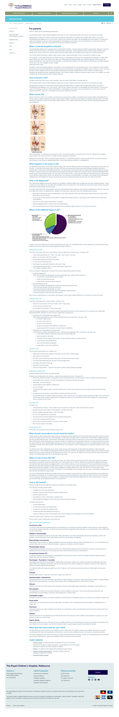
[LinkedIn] (96, 679)
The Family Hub (65, 680)
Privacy (9, 705)
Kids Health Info (65, 676)
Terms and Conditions (19, 705)
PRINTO (35, 649)
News (75, 4)
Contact (89, 4)
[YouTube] (99, 679)
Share (109, 23)
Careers (80, 4)
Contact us (12, 53)
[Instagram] (93, 679)
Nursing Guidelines (39, 676)
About (70, 4)
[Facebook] (89, 679)
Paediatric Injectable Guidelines (42, 680)
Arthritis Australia (37, 642)
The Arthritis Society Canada (40, 655)
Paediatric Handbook (39, 678)
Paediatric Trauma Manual (41, 682)
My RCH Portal (97, 4)
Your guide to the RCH (67, 678)
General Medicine (29, 23)
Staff (10, 46)
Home (66, 4)
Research (96, 13)
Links (10, 49)
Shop (84, 4)
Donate (107, 5)
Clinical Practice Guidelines (41, 673)
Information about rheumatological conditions (16, 35)
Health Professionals (19, 13)
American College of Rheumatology (42, 651)
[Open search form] (111, 13)
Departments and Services (70, 13)
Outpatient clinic (13, 39)
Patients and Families (44, 13)
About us (11, 31)
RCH (10, 23)
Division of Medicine (18, 23)
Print (104, 23)
